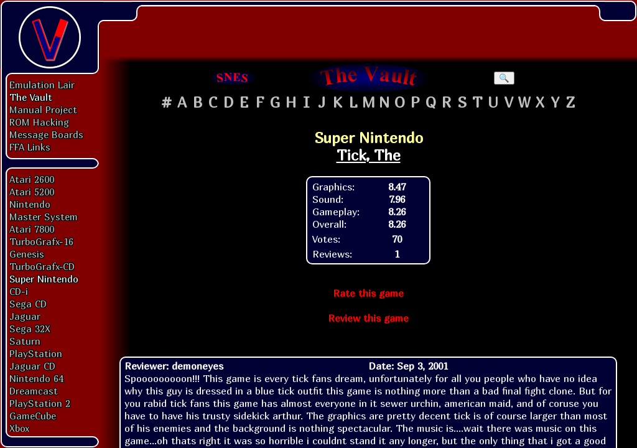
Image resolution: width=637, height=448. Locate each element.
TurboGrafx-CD (42, 266)
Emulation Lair (42, 84)
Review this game (368, 318)
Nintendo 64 (36, 378)
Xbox (19, 428)
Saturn (24, 341)
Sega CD (28, 303)
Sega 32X (29, 328)
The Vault (30, 97)
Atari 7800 (31, 229)
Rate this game (368, 293)
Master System (43, 216)
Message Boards (46, 134)
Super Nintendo (43, 278)
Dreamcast (33, 390)
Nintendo (29, 204)
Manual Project (43, 109)
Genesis (26, 253)
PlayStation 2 (39, 403)
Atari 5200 (31, 191)
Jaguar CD (32, 365)
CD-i (18, 291)
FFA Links (29, 146)
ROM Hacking (39, 122)
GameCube (32, 415)
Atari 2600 (31, 179)
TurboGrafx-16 (41, 241)
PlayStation (35, 353)
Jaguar (24, 316)
